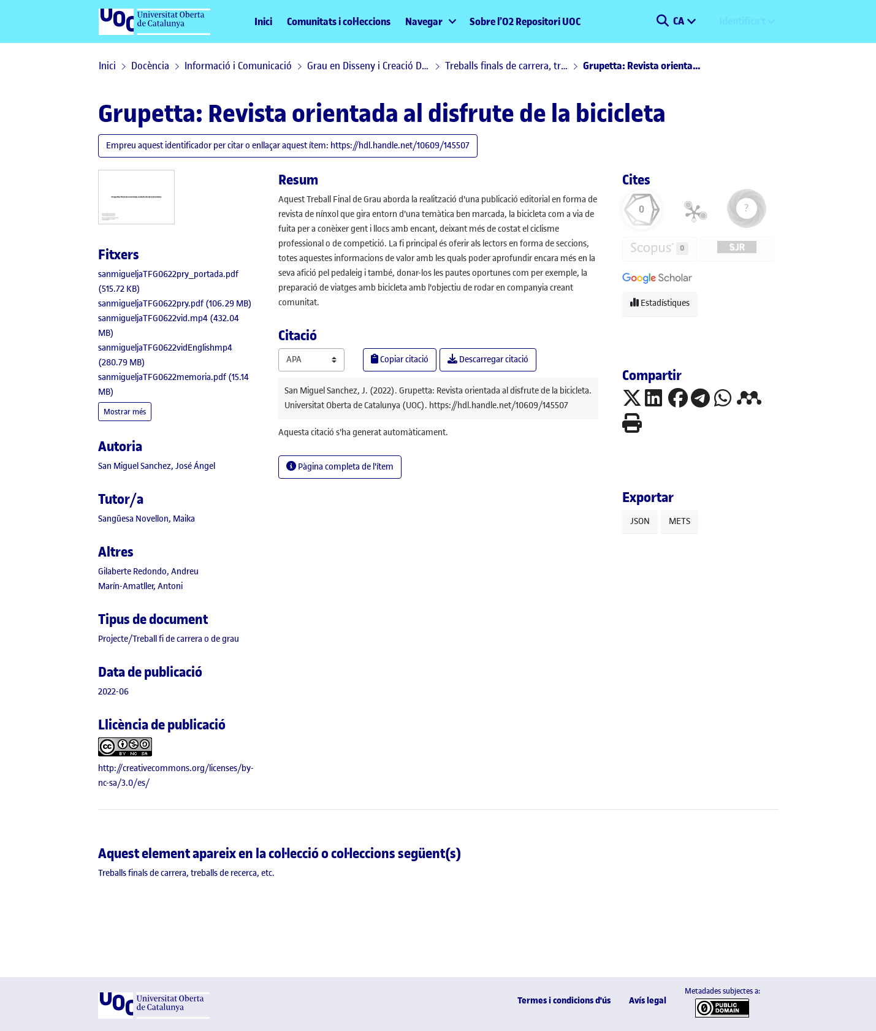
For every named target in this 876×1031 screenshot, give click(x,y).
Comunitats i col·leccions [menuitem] (338, 21)
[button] (663, 21)
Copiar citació (399, 359)
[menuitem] (430, 21)
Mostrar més (125, 411)
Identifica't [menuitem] (742, 21)
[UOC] (154, 1016)
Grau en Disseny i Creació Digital (368, 65)
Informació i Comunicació (238, 65)
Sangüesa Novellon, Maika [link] (146, 519)
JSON (640, 521)
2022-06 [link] (113, 692)
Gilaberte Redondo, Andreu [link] (148, 571)
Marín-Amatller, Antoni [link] (140, 586)
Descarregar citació (488, 359)
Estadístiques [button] (660, 303)
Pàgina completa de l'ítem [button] (340, 467)
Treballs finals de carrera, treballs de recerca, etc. (506, 65)
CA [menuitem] (679, 21)
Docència (150, 65)
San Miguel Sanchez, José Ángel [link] (156, 466)
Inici (263, 21)
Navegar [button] (424, 21)
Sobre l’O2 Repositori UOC (525, 21)
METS (679, 521)
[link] (175, 304)
